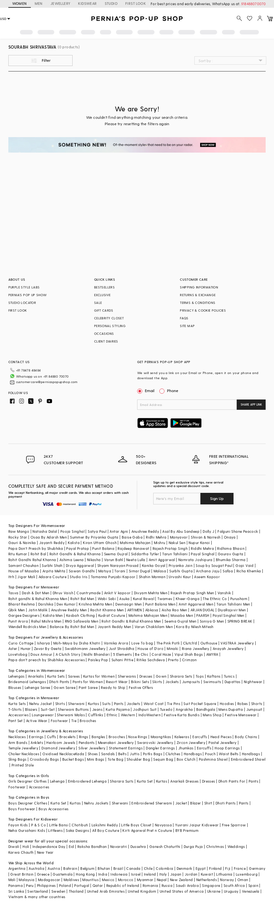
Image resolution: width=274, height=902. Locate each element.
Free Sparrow (234, 825)
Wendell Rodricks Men (27, 627)
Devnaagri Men (128, 604)
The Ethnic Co (215, 599)
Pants (119, 703)
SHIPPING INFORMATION (199, 287)
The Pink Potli (168, 643)
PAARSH (202, 615)
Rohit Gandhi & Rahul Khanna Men (131, 621)
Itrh (11, 577)
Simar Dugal (139, 571)
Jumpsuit (254, 709)
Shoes (93, 754)
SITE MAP (187, 326)
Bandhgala (206, 709)
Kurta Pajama (118, 709)
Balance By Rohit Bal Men (72, 627)
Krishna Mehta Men (95, 604)
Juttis (134, 754)
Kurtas (93, 703)
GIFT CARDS (103, 310)
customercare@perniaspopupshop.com (47, 382)
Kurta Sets (56, 676)
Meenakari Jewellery (116, 742)
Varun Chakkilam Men (154, 627)
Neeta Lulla (135, 560)
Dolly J (208, 531)
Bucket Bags (73, 759)
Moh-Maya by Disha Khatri (77, 643)
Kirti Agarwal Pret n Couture (147, 830)
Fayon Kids (18, 825)
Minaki (172, 648)
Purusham (238, 599)
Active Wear (36, 721)
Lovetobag (18, 654)
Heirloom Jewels (60, 742)
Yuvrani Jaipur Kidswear (196, 825)
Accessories (18, 715)
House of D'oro (150, 648)
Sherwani (76, 703)
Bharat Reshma (21, 604)
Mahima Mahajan (135, 542)
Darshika (45, 604)
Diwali (13, 846)
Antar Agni (119, 531)
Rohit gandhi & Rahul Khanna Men (37, 599)
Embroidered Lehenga (87, 781)
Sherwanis (127, 676)
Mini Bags (95, 759)
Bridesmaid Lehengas (27, 682)
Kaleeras (181, 737)
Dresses (146, 676)
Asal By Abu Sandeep (180, 531)
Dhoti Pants (59, 682)
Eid (71, 846)
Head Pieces (221, 737)
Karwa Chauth (21, 852)
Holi (25, 846)
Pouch (210, 754)
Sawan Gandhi (82, 571)
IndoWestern (149, 715)
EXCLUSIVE (102, 295)
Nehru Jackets (96, 803)
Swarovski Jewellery (155, 742)
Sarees (74, 676)
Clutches (172, 754)
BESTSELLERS (104, 287)
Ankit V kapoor (117, 593)
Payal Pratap (77, 548)
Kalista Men (53, 615)
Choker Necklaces (23, 754)
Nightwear (253, 682)
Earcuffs (199, 737)
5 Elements (122, 654)
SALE (98, 303)
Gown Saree (64, 687)
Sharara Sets (181, 676)
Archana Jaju (207, 571)
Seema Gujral (116, 554)
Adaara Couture (53, 577)
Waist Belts (228, 754)
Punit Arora (18, 621)
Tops (200, 676)
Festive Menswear (240, 715)
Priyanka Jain (180, 565)
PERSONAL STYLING (110, 326)
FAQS (184, 318)
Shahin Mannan (152, 577)
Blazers (31, 709)
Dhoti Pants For (231, 781)
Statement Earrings (126, 748)
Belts (122, 754)
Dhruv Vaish (63, 593)
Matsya (104, 571)
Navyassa (163, 825)
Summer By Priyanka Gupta (94, 537)
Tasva (13, 593)
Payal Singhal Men (228, 615)
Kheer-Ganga (187, 599)
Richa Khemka (248, 571)
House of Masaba (23, 571)
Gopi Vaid (244, 565)
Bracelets (67, 737)
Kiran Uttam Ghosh (100, 542)
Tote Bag (115, 759)
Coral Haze (161, 654)
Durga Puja (193, 846)
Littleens (55, 830)
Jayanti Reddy (52, 542)
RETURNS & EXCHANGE (198, 295)
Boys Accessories (53, 809)
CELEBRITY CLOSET (109, 318)
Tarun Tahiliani (175, 554)
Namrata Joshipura (195, 560)
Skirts (157, 682)
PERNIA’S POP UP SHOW (27, 295)
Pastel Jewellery (222, 742)
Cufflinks (95, 715)
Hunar (26, 648)
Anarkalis (36, 676)
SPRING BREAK (239, 621)
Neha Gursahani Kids (26, 830)
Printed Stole (23, 765)
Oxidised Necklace (58, 754)
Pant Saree (88, 687)
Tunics (229, 676)
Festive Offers (141, 687)
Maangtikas (161, 737)
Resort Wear (117, 682)
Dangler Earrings (160, 748)
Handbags (193, 754)
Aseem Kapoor (207, 577)
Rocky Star (17, 537)
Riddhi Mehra (202, 548)
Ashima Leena (71, 560)
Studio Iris (78, 577)
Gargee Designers (24, 615)
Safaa (228, 571)
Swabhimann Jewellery (85, 648)
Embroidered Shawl (248, 759)
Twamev (164, 599)
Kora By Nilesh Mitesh (194, 627)
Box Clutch (186, 759)
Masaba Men (182, 615)
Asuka (124, 599)
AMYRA (212, 654)
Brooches (88, 721)
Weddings (236, 846)
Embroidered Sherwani (151, 803)
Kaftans (214, 676)
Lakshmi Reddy (105, 825)
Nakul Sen (177, 542)
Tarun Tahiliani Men (233, 604)
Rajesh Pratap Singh (170, 548)
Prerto (173, 660)
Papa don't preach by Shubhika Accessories (46, 660)
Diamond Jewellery (58, 748)
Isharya (43, 643)
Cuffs (51, 737)
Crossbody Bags (44, 759)
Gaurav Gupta (230, 554)
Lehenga (57, 781)
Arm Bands (18, 742)
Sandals (108, 754)
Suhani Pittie (122, 660)
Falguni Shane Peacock (237, 531)
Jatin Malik (38, 610)
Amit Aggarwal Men (196, 604)
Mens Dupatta (230, 709)
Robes (242, 703)
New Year (45, 852)
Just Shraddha (121, 648)
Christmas (215, 846)
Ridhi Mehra (156, 537)
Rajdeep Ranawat (133, 548)
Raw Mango (19, 531)
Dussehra (138, 846)
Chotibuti (80, 825)
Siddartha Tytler (145, 554)
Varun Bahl (113, 560)
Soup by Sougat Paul (214, 565)
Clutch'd (190, 643)
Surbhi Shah (52, 565)
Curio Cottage (21, 643)
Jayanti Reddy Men (114, 627)
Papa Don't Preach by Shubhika (35, 548)
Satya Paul (97, 531)
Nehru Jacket (40, 703)
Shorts (256, 703)
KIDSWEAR (87, 3)
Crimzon (189, 660)
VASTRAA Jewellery (237, 643)
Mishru (159, 542)
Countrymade (88, 593)
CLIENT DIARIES (106, 341)
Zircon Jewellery (191, 742)
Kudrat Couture (111, 615)
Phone (172, 390)
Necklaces (17, 737)
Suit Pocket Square (199, 703)
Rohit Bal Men (82, 599)
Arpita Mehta (54, 571)
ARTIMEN (134, 610)
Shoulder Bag (138, 759)
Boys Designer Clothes (27, 803)
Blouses (15, 687)
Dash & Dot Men (35, 593)
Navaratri (118, 846)
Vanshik (224, 593)
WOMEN (19, 3)
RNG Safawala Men (81, 621)
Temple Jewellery (23, 748)
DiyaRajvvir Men (232, 610)
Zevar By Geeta (48, 648)
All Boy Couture (105, 830)
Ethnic (112, 715)
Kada (79, 754)
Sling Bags (17, 759)
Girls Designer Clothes (27, 781)
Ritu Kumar (17, 554)
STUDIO (111, 3)
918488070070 (253, 4)
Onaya (230, 537)
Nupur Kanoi (199, 542)
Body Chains (246, 737)
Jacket (181, 803)
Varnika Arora (116, 643)
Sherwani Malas (71, 715)
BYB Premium (187, 830)
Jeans (97, 709)
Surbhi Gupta (181, 571)
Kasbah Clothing (80, 615)
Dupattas (233, 682)
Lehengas (16, 676)
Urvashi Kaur (180, 577)
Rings (83, 737)
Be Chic (141, 654)
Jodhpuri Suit (144, 709)
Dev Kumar (66, 604)
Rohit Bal (38, 554)
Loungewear (43, 715)
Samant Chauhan (23, 565)
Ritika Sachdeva (151, 660)
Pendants (87, 742)
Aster (12, 648)
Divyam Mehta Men (150, 593)
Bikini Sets (140, 682)
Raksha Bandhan (92, 846)
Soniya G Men (212, 621)
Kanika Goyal (153, 565)
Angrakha (184, 709)
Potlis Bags (152, 754)
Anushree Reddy (145, 531)
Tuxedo (166, 709)
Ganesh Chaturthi (164, 846)
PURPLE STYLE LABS (24, 287)
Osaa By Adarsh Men (49, 537)
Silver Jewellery (91, 748)
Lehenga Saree (37, 687)
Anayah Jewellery (228, 648)
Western (128, 715)
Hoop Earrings (227, 748)
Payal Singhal (202, 554)
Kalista (74, 542)
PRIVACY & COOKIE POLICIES (203, 310)
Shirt (208, 803)
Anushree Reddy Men (69, 610)
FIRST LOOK (135, 3)
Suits (106, 703)
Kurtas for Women (99, 676)
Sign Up (217, 498)
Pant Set (15, 721)
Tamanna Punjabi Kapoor (113, 577)
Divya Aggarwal (80, 565)
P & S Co (38, 825)
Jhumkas (186, 748)
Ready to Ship (113, 687)
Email (146, 390)
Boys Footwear (21, 809)
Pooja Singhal (72, 531)
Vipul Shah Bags (188, 654)
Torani (119, 571)
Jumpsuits (191, 682)
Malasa (160, 571)
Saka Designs (77, 830)
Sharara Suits (121, 781)
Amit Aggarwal (162, 560)
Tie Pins (173, 703)
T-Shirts (15, 709)
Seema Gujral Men (180, 621)
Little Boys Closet (136, 825)
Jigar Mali (26, 577)
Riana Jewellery (195, 648)
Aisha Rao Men (174, 610)
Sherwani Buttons (73, 709)
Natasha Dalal (44, 531)
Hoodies (227, 703)
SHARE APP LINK (251, 404)
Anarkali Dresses (184, 781)
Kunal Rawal (143, 599)
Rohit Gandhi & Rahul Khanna (75, 554)
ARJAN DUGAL (202, 610)
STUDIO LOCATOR (22, 303)
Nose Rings (137, 737)
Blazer (195, 803)
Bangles (98, 737)
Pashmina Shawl (213, 759)
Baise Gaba (132, 537)
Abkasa (151, 610)
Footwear (59, 721)
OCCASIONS (104, 333)
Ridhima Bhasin (230, 548)
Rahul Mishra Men (46, 621)
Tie (73, 721)
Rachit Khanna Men (107, 610)
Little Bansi (58, 825)
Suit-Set (48, 709)
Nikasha (94, 560)
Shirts (60, 703)
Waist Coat (154, 703)
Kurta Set (145, 781)
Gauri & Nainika (22, 542)
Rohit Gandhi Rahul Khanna (32, 560)
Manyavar (179, 537)
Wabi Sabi (107, 599)
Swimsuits (212, 682)
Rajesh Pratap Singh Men (192, 593)
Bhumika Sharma (231, 560)
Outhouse (208, 643)
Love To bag (142, 643)
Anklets (37, 742)
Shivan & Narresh (205, 537)
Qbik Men (16, 610)
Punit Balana (103, 548)
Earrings (36, 737)
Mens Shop (212, 715)
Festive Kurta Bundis (181, 715)
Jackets (172, 682)
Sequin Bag (163, 759)
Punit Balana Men (160, 604)
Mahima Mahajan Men (147, 615)
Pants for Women (88, 682)
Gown (161, 676)
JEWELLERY (60, 3)
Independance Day (48, 846)
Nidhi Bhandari (97, 654)
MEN (39, 3)
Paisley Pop (98, 660)
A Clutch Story (68, 654)
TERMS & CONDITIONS (197, 303)
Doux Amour (41, 654)
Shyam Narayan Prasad (118, 565)
